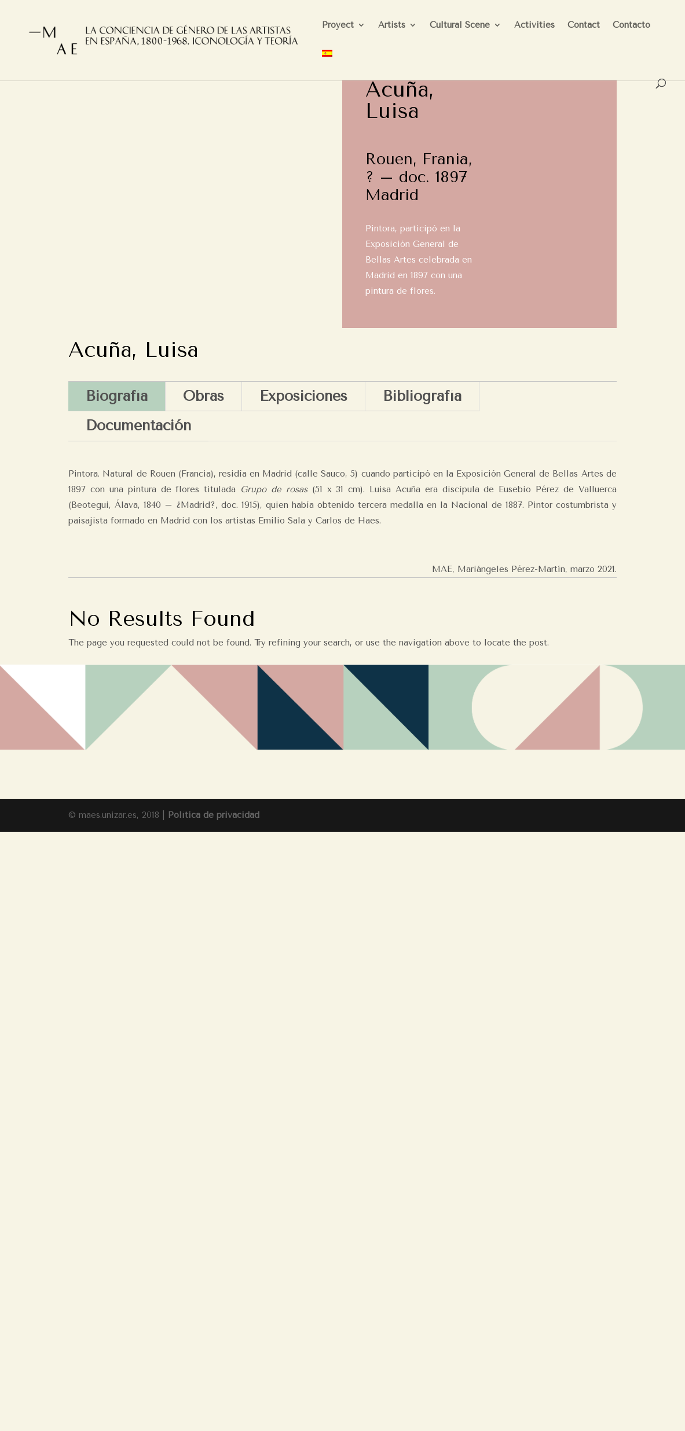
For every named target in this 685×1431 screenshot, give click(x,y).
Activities (534, 25)
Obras (203, 396)
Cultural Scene (460, 25)
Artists (391, 25)
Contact (583, 25)
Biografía (117, 396)
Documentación (138, 425)
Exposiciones (303, 396)
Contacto (631, 25)
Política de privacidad (213, 815)
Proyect (338, 25)
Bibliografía (422, 396)
